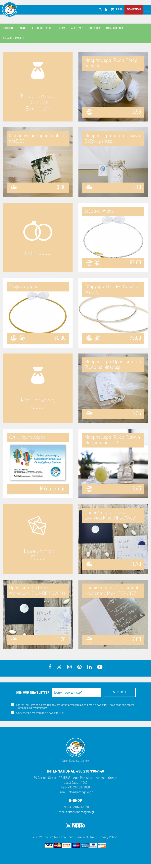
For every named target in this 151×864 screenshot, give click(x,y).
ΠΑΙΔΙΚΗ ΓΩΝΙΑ (114, 28)
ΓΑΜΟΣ (22, 28)
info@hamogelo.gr (80, 792)
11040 (83, 783)
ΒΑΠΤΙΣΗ (8, 28)
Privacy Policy (39, 708)
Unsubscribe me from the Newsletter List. (38, 713)
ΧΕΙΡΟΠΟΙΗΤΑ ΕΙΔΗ (42, 28)
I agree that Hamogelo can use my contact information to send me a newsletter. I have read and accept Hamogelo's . (72, 706)
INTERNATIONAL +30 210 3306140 (75, 772)
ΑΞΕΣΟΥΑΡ (77, 28)
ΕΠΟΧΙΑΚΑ (94, 28)
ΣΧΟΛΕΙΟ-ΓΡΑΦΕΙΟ (13, 38)
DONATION (134, 9)
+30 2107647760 (78, 807)
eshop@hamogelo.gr (80, 812)
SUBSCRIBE (119, 692)
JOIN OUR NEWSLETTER (32, 692)
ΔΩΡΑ (62, 28)
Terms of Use (85, 837)
